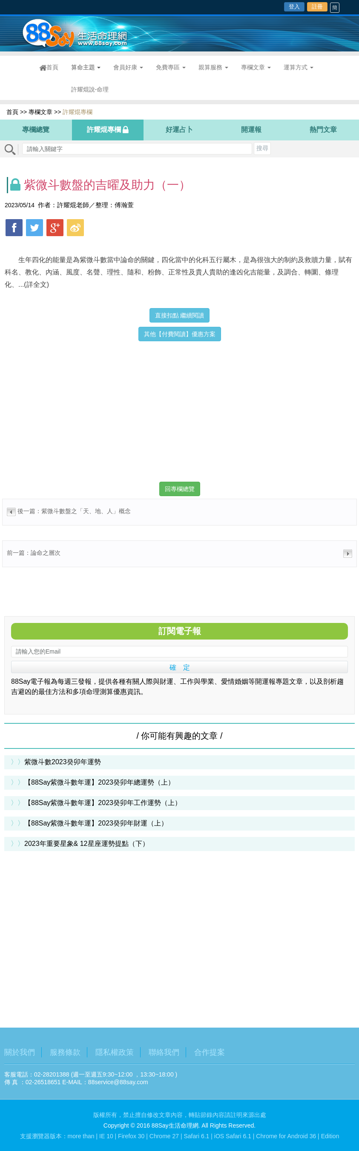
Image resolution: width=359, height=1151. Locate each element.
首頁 (52, 67)
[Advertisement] (179, 405)
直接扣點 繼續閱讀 (179, 315)
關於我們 (19, 1052)
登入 (294, 6)
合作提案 (209, 1052)
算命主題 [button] (86, 67)
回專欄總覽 (180, 489)
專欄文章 (40, 112)
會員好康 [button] (128, 67)
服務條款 (65, 1052)
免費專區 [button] (171, 67)
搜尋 (262, 148)
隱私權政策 (114, 1052)
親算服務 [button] (213, 67)
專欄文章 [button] (256, 67)
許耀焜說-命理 (90, 89)
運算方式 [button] (298, 67)
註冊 (317, 6)
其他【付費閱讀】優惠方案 (179, 334)
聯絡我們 (164, 1052)
